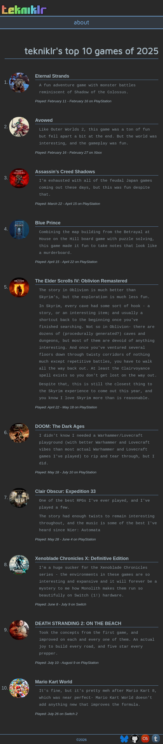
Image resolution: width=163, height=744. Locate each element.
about (81, 22)
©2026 (81, 740)
